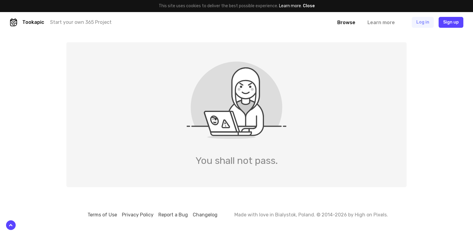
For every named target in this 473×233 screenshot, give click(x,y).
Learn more (290, 5)
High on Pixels (371, 215)
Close (309, 5)
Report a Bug (173, 215)
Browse (346, 22)
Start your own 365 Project (81, 22)
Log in (422, 22)
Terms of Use (102, 215)
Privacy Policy (138, 215)
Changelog (205, 215)
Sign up (451, 22)
